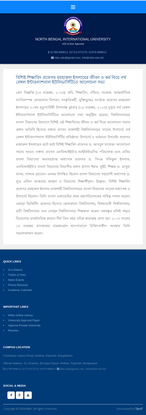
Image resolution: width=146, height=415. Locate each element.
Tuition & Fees (17, 274)
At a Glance (15, 269)
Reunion (13, 330)
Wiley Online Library (20, 315)
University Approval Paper (24, 320)
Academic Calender (20, 290)
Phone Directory (18, 285)
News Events (16, 279)
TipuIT (139, 409)
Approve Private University (24, 325)
